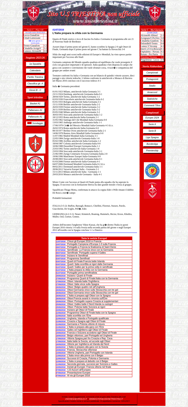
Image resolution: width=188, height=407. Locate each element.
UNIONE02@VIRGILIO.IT (76, 399)
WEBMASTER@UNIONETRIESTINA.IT (106, 399)
